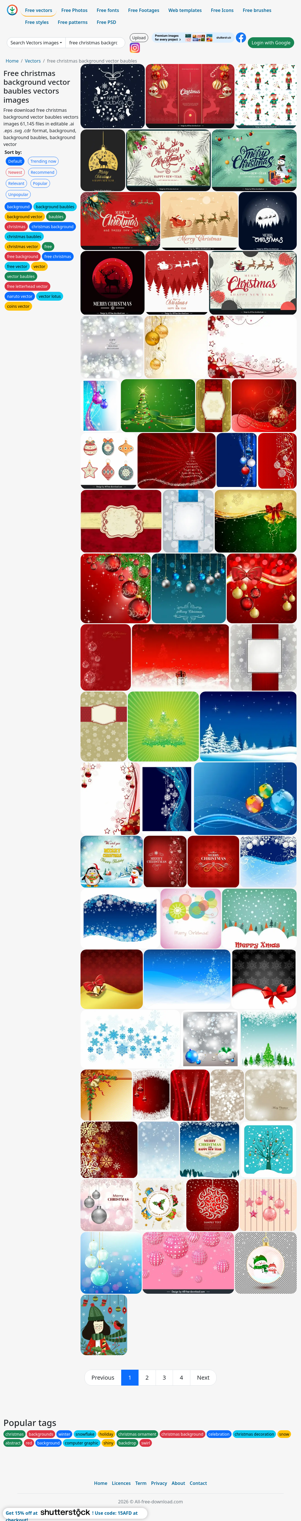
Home (12, 61)
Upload (139, 37)
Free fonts (108, 10)
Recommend (42, 172)
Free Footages (143, 10)
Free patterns (73, 22)
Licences (121, 1483)
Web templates (185, 10)
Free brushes (257, 10)
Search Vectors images (35, 43)
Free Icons (222, 10)
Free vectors (38, 10)
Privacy (159, 1483)
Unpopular (18, 194)
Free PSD (106, 22)
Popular (40, 183)
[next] (203, 1378)
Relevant (16, 183)
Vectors (33, 61)
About (178, 1483)
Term (141, 1483)
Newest (15, 172)
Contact (198, 1483)
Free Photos (74, 10)
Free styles (37, 22)
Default (15, 161)
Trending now (43, 161)
